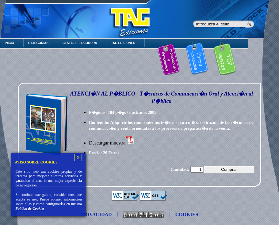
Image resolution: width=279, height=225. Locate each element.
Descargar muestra (112, 142)
